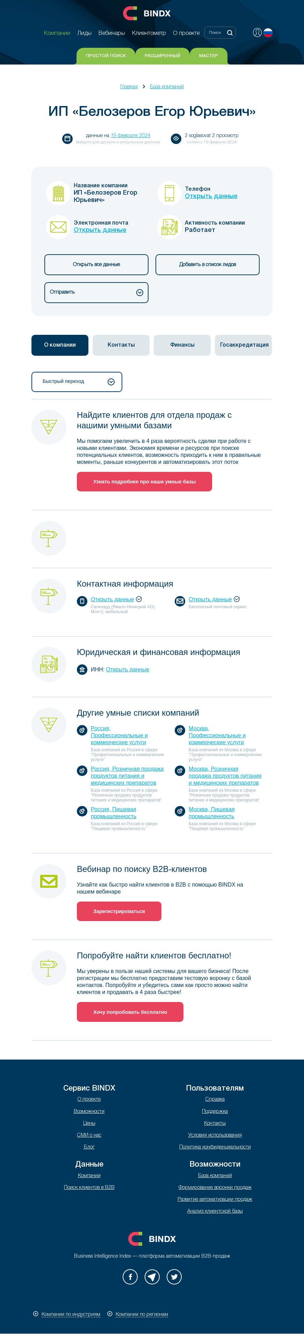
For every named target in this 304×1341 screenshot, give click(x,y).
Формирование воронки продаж (215, 1187)
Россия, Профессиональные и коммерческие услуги (119, 735)
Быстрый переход (79, 382)
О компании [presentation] (60, 345)
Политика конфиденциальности (215, 1147)
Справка (215, 1099)
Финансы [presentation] (182, 345)
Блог (89, 1147)
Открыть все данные (96, 265)
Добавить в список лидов (207, 265)
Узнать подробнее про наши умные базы (144, 481)
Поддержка (215, 1111)
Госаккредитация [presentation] (244, 345)
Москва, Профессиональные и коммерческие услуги (217, 735)
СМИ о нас (89, 1135)
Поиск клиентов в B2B (89, 1187)
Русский (268, 32)
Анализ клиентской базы (215, 1211)
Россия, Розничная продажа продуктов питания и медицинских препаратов (127, 776)
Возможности (89, 1111)
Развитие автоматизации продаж (215, 1199)
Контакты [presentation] (121, 345)
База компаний (167, 87)
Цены (89, 1123)
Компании (89, 1176)
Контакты (215, 1123)
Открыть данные (211, 196)
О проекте (89, 1099)
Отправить (96, 292)
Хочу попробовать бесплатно (130, 1012)
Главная (129, 87)
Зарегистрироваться (119, 911)
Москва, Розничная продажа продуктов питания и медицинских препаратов (225, 776)
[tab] (59, 345)
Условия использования (215, 1135)
